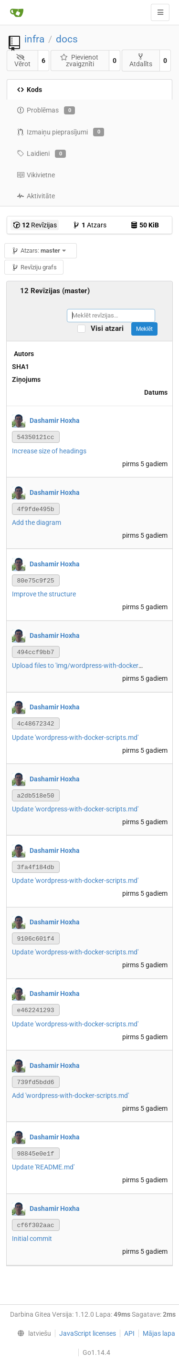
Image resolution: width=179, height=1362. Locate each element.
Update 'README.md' (43, 1167)
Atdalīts (140, 60)
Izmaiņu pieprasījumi (60, 132)
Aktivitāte (36, 196)
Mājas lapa (159, 1333)
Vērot (22, 61)
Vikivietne (36, 175)
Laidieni (41, 154)
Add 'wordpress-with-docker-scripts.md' (70, 1095)
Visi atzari (110, 329)
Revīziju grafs (34, 267)
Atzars (89, 225)
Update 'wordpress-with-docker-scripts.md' (75, 737)
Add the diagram (36, 522)
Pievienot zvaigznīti (79, 60)
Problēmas (46, 110)
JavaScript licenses (87, 1333)
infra (34, 39)
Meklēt (144, 329)
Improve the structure (44, 594)
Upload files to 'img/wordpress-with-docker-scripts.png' (93, 665)
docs (67, 39)
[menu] (32, 1333)
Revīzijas (35, 225)
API (129, 1333)
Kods (29, 89)
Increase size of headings (49, 451)
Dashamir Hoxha (55, 420)
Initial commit (32, 1238)
